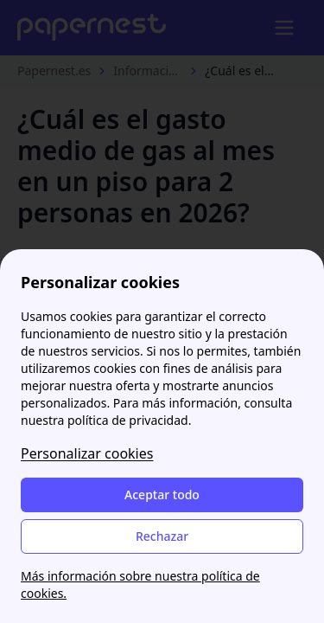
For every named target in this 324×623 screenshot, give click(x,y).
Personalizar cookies (87, 453)
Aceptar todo (162, 494)
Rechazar (162, 536)
